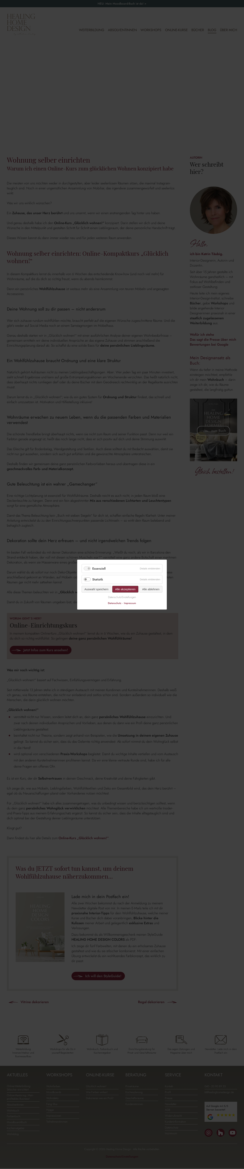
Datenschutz (114, 603)
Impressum (130, 603)
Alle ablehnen (151, 589)
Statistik (97, 579)
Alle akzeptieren (125, 589)
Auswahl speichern (96, 589)
